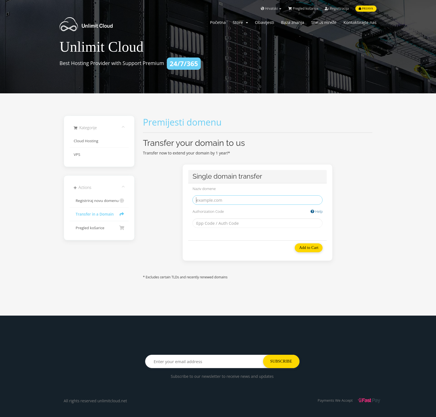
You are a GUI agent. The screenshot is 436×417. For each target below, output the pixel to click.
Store (240, 22)
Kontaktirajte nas (359, 22)
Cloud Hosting (86, 140)
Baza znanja (292, 22)
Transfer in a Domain (99, 214)
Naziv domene (203, 188)
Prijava (366, 8)
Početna (218, 22)
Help (317, 211)
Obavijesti (264, 22)
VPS (77, 154)
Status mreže (323, 22)
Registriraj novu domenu (99, 200)
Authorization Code (257, 211)
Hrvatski (271, 8)
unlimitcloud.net (112, 400)
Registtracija (337, 8)
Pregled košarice (303, 8)
